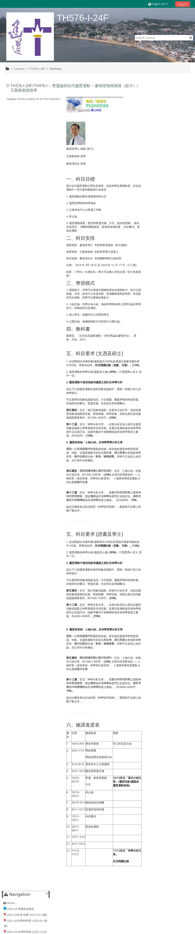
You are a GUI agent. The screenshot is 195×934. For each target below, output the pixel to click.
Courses (158, 235)
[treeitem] (169, 88)
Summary (55, 68)
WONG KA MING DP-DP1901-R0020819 (38, 99)
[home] (30, 36)
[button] (160, 4)
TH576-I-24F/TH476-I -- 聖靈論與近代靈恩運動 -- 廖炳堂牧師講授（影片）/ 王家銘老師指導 (74, 88)
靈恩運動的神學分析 (81, 372)
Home (157, 88)
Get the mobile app (144, 930)
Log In (182, 4)
